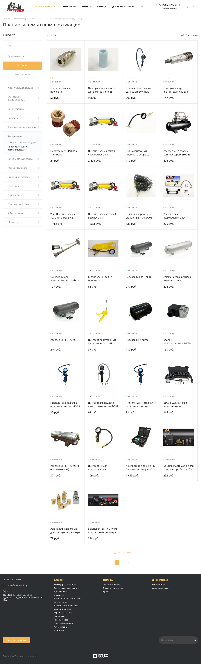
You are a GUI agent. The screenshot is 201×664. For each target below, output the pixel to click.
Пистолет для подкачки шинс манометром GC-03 (65, 404)
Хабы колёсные (61, 626)
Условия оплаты (159, 584)
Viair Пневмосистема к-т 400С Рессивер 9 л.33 (64, 215)
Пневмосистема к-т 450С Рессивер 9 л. (102, 215)
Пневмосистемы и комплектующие (17, 148)
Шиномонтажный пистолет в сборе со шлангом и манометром (140, 154)
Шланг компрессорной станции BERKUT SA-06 (139, 215)
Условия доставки (160, 588)
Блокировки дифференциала (67, 588)
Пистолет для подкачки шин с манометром (139, 404)
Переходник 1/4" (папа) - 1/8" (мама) (64, 152)
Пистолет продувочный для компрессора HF (102, 341)
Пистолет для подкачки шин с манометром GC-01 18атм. (103, 406)
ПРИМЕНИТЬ (22, 66)
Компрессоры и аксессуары (22, 142)
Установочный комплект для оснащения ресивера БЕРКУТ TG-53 (65, 532)
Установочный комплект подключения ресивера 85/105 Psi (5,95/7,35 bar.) (102, 532)
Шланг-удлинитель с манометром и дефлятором (175, 406)
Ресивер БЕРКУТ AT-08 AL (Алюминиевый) (64, 467)
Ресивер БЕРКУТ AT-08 (63, 339)
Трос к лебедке (61, 619)
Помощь (108, 579)
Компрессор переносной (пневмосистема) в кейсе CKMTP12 (140, 469)
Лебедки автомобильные (66, 605)
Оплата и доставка (111, 584)
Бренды (106, 591)
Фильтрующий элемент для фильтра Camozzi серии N (101, 91)
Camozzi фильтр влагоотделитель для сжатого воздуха (175, 91)
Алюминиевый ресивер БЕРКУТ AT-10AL (177, 278)
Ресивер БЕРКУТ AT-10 (139, 277)
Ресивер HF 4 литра (137, 339)
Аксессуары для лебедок (65, 584)
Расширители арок (63, 609)
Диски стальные (61, 591)
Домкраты (59, 595)
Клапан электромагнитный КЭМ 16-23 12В (177, 343)
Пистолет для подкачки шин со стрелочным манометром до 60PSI (139, 91)
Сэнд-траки (59, 616)
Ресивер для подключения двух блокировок (174, 217)
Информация (160, 579)
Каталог (58, 579)
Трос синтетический (63, 623)
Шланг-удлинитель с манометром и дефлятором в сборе (100, 280)
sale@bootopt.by (17, 585)
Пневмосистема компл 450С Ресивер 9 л (101, 152)
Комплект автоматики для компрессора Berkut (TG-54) (178, 469)
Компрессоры (60, 602)
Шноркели (59, 630)
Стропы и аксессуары (64, 612)
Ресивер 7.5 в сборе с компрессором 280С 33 (176, 152)
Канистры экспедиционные (67, 598)
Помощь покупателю (113, 588)
